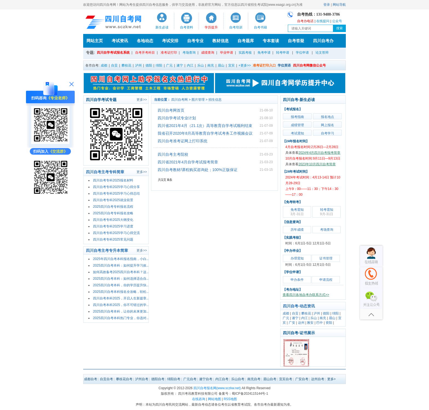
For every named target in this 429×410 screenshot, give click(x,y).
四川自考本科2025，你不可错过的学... (121, 305)
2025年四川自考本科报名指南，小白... (121, 259)
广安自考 (301, 379)
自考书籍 (260, 27)
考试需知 (297, 133)
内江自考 (221, 379)
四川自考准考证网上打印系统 (182, 141)
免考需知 (296, 212)
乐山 (200, 65)
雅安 (310, 323)
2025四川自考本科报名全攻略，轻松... (121, 292)
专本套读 (271, 40)
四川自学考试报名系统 (113, 52)
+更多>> (245, 65)
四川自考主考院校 (173, 154)
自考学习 (327, 133)
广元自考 (189, 379)
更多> (331, 379)
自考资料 (186, 27)
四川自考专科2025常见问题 (113, 239)
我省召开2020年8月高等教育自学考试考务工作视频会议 (205, 133)
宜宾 (231, 65)
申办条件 (297, 280)
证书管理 (325, 258)
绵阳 (159, 65)
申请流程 (325, 280)
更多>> (142, 100)
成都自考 (90, 379)
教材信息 (220, 40)
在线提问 (322, 21)
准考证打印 (169, 52)
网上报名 (327, 125)
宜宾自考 (285, 379)
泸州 (138, 65)
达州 (301, 323)
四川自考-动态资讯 (299, 306)
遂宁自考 (205, 379)
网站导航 (339, 5)
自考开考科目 (145, 52)
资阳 (329, 323)
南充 (210, 65)
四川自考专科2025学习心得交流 (116, 233)
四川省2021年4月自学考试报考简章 (188, 162)
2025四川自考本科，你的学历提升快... (121, 285)
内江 (190, 65)
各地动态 (145, 40)
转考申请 (282, 52)
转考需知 (326, 212)
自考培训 (235, 27)
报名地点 (327, 117)
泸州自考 (141, 379)
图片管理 (198, 100)
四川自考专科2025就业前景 (113, 200)
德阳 (149, 65)
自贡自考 (106, 379)
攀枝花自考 (124, 379)
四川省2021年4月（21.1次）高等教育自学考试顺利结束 (205, 125)
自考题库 (245, 40)
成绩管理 (297, 125)
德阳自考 (157, 379)
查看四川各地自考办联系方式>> (306, 295)
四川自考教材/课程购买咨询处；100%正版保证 (197, 170)
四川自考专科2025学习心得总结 (116, 193)
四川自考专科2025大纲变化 (113, 220)
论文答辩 (322, 52)
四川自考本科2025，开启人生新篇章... (121, 298)
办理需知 (297, 258)
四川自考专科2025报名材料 (113, 180)
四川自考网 (179, 100)
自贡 (114, 65)
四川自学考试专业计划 (177, 118)
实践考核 (245, 52)
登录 (326, 5)
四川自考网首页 (171, 110)
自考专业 (195, 40)
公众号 (337, 21)
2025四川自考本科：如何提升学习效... (121, 265)
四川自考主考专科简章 (105, 172)
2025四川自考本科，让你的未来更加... (121, 311)
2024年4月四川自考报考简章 (319, 153)
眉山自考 (269, 379)
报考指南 (297, 117)
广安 (292, 323)
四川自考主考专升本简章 (107, 250)
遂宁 (179, 65)
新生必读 (162, 27)
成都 (104, 65)
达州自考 (317, 379)
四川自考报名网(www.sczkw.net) (217, 388)
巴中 (319, 323)
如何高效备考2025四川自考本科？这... (121, 272)
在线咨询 (198, 399)
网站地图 (214, 399)
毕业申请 (226, 52)
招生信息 (215, 100)
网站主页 (94, 40)
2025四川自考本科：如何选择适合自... (121, 279)
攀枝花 (126, 65)
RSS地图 (230, 399)
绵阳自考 (173, 379)
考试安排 (170, 40)
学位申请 (302, 52)
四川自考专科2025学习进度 (113, 226)
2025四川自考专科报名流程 (113, 207)
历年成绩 (297, 230)
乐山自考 (237, 379)
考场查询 (189, 52)
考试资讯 (120, 40)
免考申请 (264, 52)
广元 (169, 65)
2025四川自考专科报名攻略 (113, 213)
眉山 (221, 65)
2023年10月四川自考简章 (317, 164)
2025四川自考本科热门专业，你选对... (121, 318)
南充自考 (253, 379)
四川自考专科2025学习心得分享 (116, 187)
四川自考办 (323, 40)
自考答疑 (296, 40)
